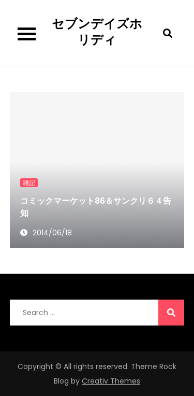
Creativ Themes (111, 381)
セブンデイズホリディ (97, 31)
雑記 (29, 182)
